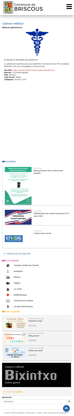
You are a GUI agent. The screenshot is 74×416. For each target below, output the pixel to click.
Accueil (7, 413)
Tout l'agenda (13, 392)
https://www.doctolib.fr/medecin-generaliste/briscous (34, 70)
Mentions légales (17, 413)
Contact (39, 413)
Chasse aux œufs (35, 350)
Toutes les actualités (17, 253)
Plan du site (30, 413)
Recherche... (7, 397)
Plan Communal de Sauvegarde (56, 413)
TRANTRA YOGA (35, 321)
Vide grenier (33, 335)
